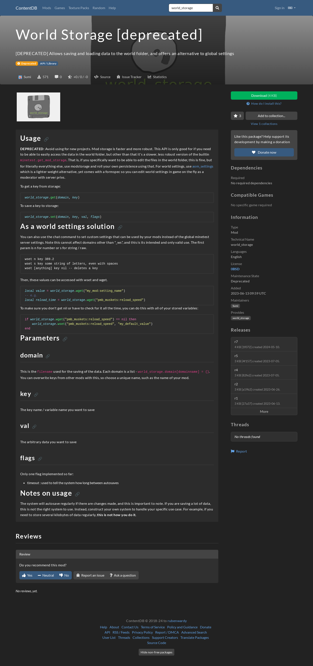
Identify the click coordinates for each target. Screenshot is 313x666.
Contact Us (130, 627)
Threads (124, 637)
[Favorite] (237, 116)
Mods (46, 8)
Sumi (235, 305)
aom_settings (202, 166)
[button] (291, 7)
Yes (27, 575)
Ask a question (123, 575)
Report (239, 451)
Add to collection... (271, 116)
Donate (205, 627)
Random (99, 8)
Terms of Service (153, 627)
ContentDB (26, 7)
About (114, 627)
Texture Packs (78, 8)
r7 (257, 344)
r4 (257, 372)
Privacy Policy (142, 632)
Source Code (156, 643)
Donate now (264, 152)
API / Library (48, 63)
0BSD (235, 269)
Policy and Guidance (182, 627)
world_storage (241, 318)
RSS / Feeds (121, 632)
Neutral (46, 575)
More (264, 411)
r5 (257, 358)
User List (109, 637)
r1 (257, 400)
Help (112, 8)
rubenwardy (177, 621)
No (64, 575)
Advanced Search (194, 632)
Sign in (280, 8)
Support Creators (165, 637)
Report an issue (90, 575)
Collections (141, 637)
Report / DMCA (167, 632)
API (107, 632)
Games (60, 8)
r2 (257, 386)
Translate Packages (194, 637)
